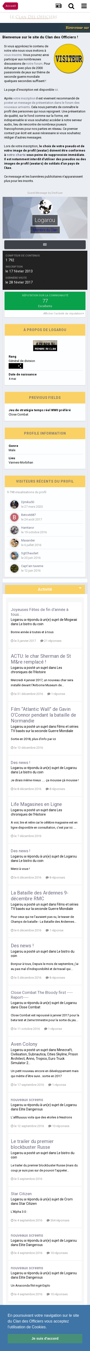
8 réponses (55, 789)
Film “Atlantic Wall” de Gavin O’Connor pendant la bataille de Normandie (43, 715)
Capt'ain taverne (32, 566)
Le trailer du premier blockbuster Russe (32, 1144)
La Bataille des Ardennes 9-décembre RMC (39, 895)
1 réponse (56, 694)
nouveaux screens (27, 1099)
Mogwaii (70, 620)
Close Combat (29, 1007)
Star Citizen (21, 1193)
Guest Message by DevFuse (45, 192)
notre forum (34, 63)
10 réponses (58, 1126)
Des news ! (20, 762)
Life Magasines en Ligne (36, 804)
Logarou (17, 620)
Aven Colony (24, 1044)
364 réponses (58, 1220)
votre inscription (24, 98)
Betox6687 (28, 515)
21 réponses (50, 641)
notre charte (16, 155)
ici (56, 89)
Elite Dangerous (31, 1109)
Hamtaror (27, 527)
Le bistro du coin (31, 624)
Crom (68, 1199)
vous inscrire (13, 55)
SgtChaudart (29, 553)
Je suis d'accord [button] (44, 1338)
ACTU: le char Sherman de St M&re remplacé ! (41, 659)
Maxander (28, 540)
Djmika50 (27, 502)
